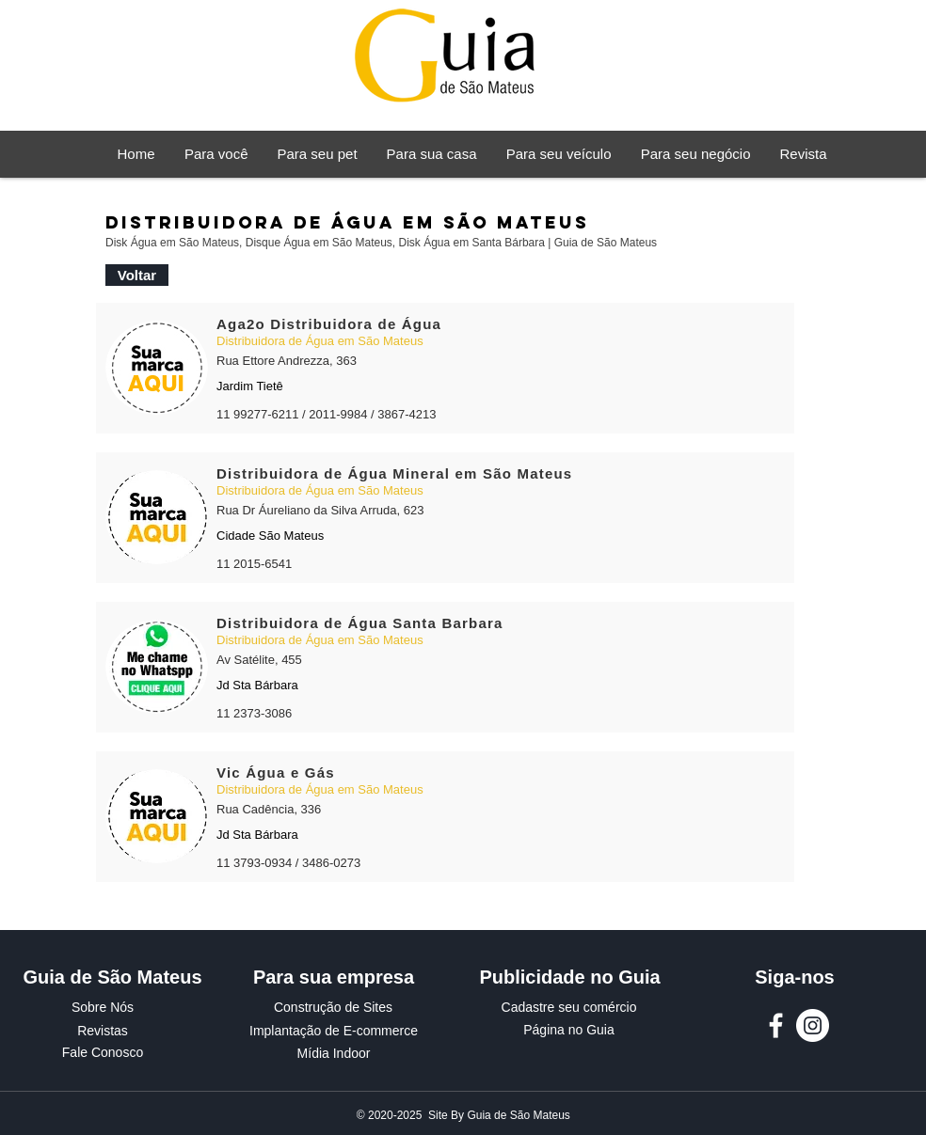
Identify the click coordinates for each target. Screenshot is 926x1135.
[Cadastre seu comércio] (569, 1008)
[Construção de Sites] (333, 1008)
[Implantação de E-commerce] (333, 1031)
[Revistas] (102, 1031)
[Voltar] (136, 275)
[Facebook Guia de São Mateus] (775, 1025)
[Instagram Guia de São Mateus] (812, 1025)
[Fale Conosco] (102, 1053)
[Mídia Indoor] (333, 1054)
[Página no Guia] (569, 1030)
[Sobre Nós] (102, 1008)
